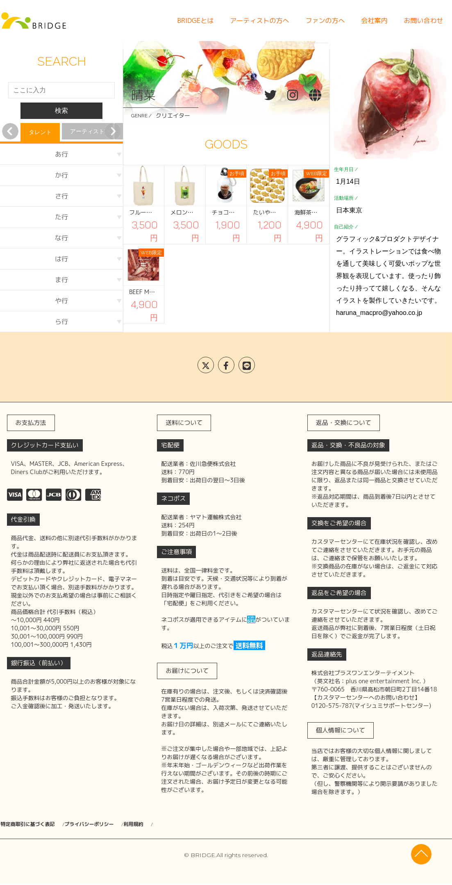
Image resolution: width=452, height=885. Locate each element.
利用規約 (178, 824)
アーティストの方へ (259, 20)
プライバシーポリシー (115, 824)
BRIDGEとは (195, 20)
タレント (40, 132)
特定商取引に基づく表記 (32, 824)
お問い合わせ (423, 20)
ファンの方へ (325, 20)
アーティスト (87, 131)
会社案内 (374, 20)
